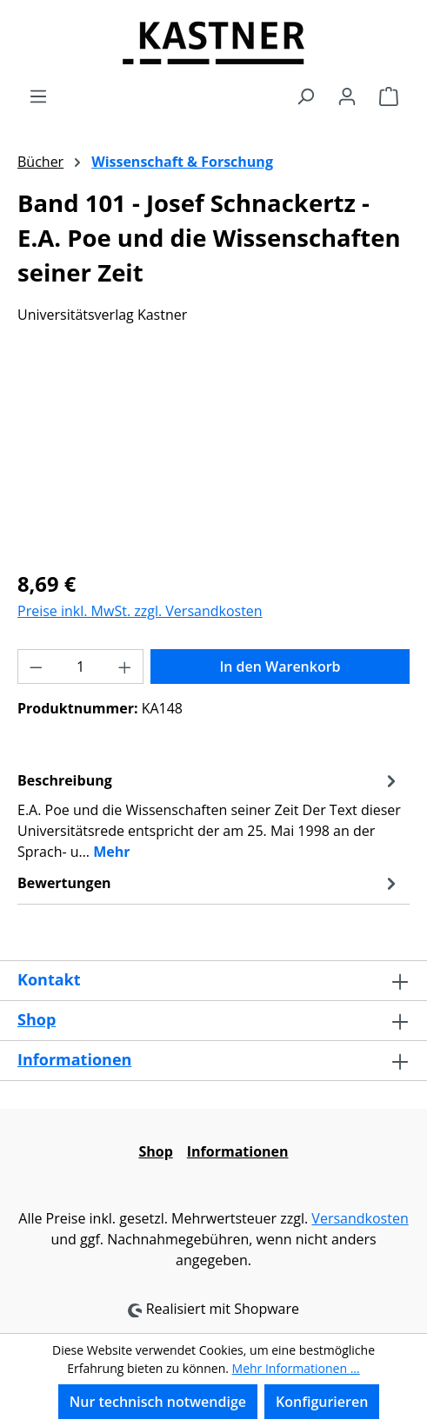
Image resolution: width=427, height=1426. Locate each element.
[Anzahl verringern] (35, 666)
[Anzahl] (81, 666)
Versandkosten (359, 1218)
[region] (213, 457)
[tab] (209, 815)
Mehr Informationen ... (296, 1368)
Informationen (74, 1059)
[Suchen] (305, 95)
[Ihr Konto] (347, 95)
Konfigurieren (322, 1401)
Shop (36, 1019)
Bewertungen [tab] (209, 883)
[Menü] (38, 95)
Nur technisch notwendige (158, 1401)
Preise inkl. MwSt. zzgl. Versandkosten (140, 610)
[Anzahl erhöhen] (125, 666)
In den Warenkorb (279, 666)
